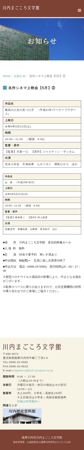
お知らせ (20, 76)
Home (7, 76)
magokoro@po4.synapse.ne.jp (33, 370)
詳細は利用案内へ (28, 401)
